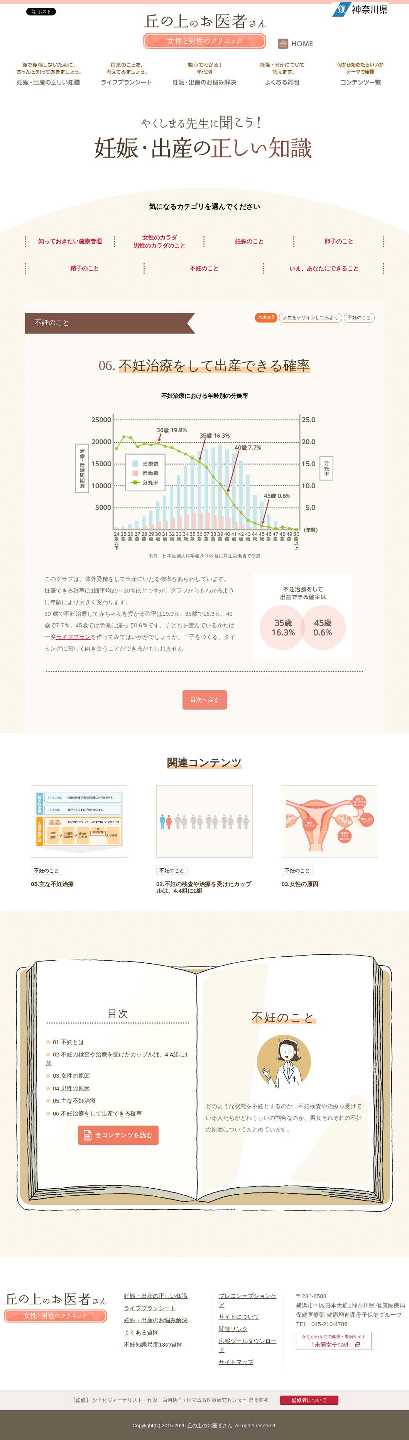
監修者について (309, 1400)
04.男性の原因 (71, 1088)
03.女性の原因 (300, 884)
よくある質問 (141, 1332)
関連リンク (233, 1329)
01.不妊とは (68, 1042)
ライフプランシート (150, 1308)
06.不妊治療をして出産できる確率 (97, 1113)
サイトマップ (236, 1361)
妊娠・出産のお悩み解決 (156, 1320)
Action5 (266, 317)
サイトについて (239, 1316)
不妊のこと (359, 317)
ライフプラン (73, 636)
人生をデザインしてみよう (310, 317)
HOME (343, 44)
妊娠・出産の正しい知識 (156, 1295)
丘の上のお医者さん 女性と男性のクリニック (204, 37)
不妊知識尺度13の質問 (153, 1344)
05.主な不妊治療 (52, 884)
